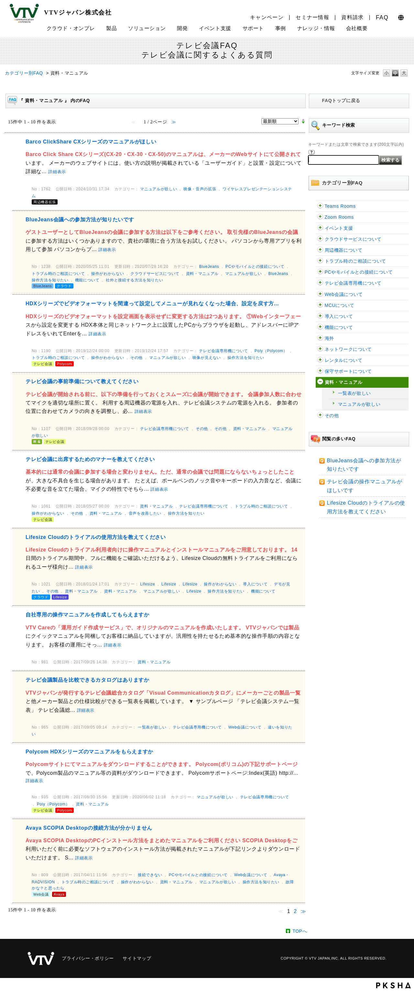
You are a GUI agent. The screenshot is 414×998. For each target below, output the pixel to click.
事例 (280, 28)
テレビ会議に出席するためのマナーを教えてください (90, 459)
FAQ (382, 17)
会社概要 (357, 28)
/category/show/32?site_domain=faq (320, 316)
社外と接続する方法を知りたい (134, 280)
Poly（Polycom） (271, 351)
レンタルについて (344, 360)
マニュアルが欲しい (359, 404)
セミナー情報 (312, 17)
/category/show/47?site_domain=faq (320, 415)
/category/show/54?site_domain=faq (320, 239)
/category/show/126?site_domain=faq (320, 206)
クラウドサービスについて (353, 239)
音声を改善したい (145, 513)
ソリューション (147, 28)
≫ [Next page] (303, 911)
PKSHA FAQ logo (393, 985)
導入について (339, 316)
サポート (253, 28)
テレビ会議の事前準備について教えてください (82, 381)
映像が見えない (206, 357)
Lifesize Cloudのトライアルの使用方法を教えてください (96, 537)
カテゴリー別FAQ (24, 73)
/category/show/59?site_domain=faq (320, 382)
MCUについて (339, 305)
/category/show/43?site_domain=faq (320, 360)
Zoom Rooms (339, 217)
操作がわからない (107, 273)
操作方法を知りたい (50, 280)
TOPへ (299, 931)
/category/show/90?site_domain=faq (320, 338)
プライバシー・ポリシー (88, 958)
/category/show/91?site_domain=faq (320, 327)
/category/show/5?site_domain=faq (320, 283)
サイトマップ (137, 958)
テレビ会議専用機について (353, 283)
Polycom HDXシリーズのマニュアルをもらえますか (89, 751)
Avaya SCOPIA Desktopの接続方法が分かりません (89, 828)
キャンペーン (267, 17)
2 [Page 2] (295, 911)
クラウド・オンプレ (71, 28)
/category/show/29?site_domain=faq (320, 261)
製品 (111, 28)
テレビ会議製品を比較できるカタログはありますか (87, 680)
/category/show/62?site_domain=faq (320, 250)
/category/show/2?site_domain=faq (320, 272)
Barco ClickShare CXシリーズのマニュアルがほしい (91, 141)
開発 (182, 28)
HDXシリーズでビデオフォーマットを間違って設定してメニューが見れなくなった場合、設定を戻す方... (152, 303)
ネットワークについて (348, 349)
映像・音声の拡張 (199, 189)
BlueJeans (209, 266)
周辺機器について (344, 250)
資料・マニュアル (344, 382)
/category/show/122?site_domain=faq (320, 217)
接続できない (150, 875)
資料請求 (352, 17)
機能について (339, 327)
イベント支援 (215, 28)
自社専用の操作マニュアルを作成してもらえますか (87, 614)
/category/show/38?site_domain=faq (320, 371)
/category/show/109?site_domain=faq (320, 228)
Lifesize (147, 584)
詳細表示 (57, 171)
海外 (329, 338)
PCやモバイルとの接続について (359, 272)
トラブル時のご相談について (355, 261)
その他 (332, 415)
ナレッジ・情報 (316, 28)
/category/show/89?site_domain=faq (320, 349)
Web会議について (344, 294)
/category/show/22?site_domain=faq (320, 305)
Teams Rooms (340, 206)
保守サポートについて (348, 371)
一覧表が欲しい (354, 393)
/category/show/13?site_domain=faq (320, 294)
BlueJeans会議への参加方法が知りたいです (80, 219)
